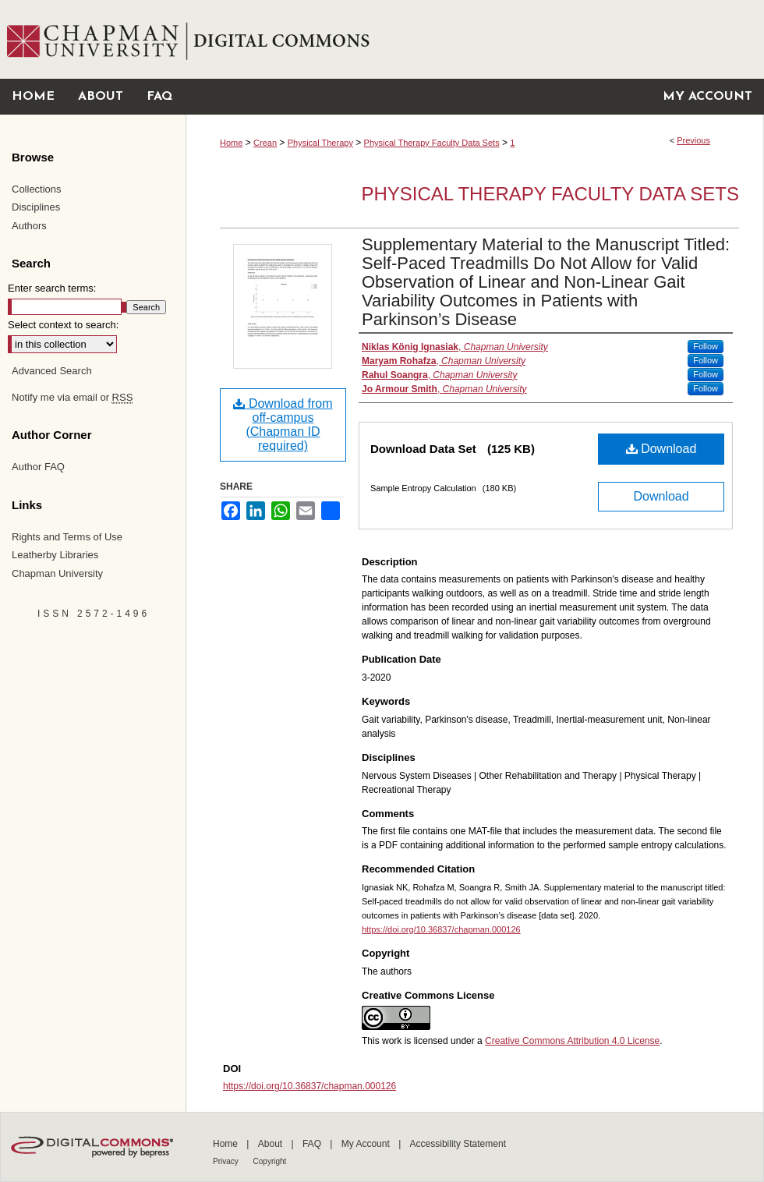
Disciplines (36, 207)
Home (231, 142)
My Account (366, 1143)
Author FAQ (38, 466)
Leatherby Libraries (55, 555)
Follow (705, 346)
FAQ (313, 1143)
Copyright (270, 1161)
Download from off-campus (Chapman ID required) (282, 424)
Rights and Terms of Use (67, 537)
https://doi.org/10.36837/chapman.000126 (441, 929)
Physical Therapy (320, 142)
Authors (29, 226)
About (271, 1143)
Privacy (227, 1161)
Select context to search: (63, 325)
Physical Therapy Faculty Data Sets (432, 142)
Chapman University (57, 573)
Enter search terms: (52, 288)
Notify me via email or (72, 397)
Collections (37, 189)
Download (661, 448)
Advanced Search (52, 371)
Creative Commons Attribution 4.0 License (572, 1040)
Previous (693, 140)
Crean (265, 142)
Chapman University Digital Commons (474, 39)
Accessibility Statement (458, 1143)
